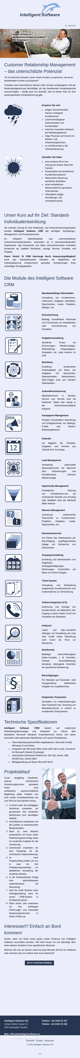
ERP (47, 26)
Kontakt (65, 26)
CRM (34, 26)
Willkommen (13, 26)
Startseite (30, 1040)
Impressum (49, 1040)
